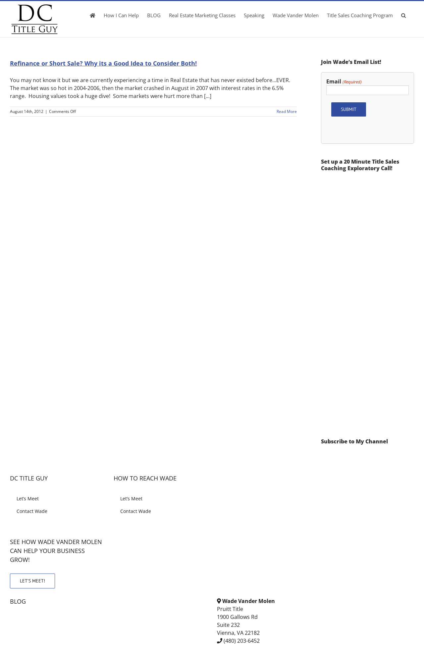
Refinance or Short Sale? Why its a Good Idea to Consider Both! (103, 63)
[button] (403, 15)
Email (343, 81)
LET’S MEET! (32, 581)
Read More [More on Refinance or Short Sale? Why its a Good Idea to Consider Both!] (287, 111)
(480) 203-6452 (242, 640)
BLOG (18, 601)
